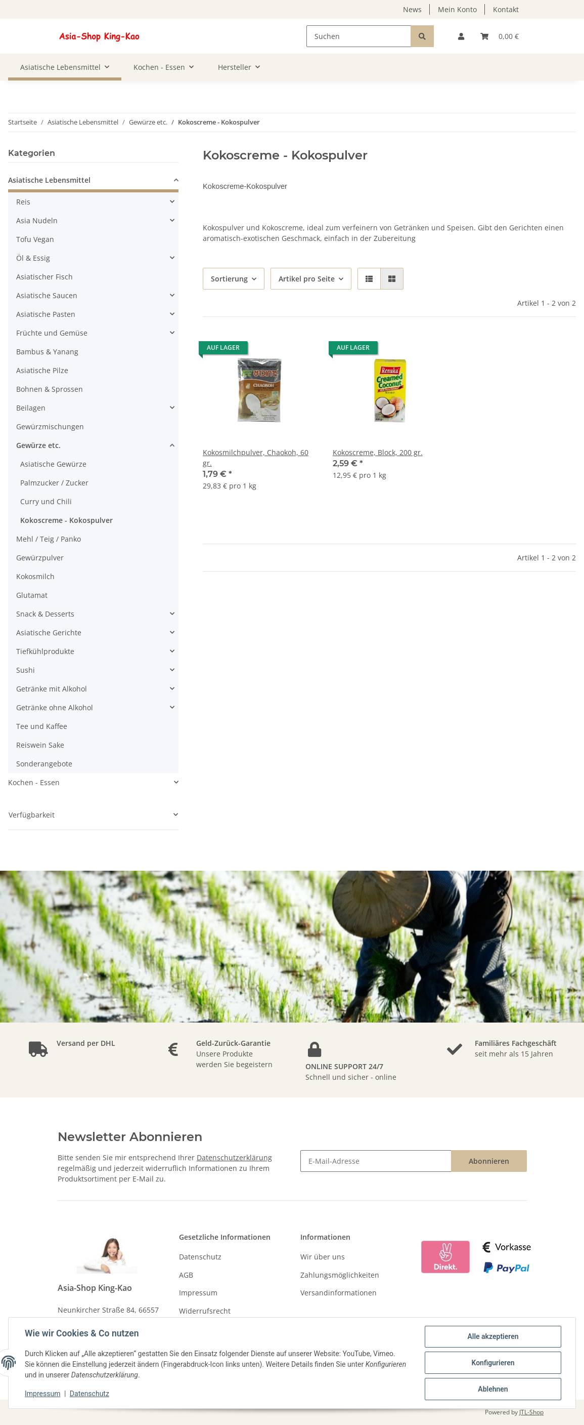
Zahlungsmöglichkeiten (339, 1275)
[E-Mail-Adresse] (376, 1161)
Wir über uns (322, 1256)
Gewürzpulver (40, 557)
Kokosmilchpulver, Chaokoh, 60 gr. (255, 457)
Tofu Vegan (35, 239)
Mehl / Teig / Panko (48, 539)
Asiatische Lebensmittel (49, 180)
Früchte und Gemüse (51, 333)
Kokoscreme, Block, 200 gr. (378, 452)
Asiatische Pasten (45, 314)
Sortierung (229, 278)
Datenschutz (200, 1256)
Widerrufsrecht (205, 1311)
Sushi (25, 670)
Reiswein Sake (40, 745)
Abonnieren (489, 1161)
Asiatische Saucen (46, 295)
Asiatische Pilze (42, 370)
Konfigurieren (492, 1363)
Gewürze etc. (38, 445)
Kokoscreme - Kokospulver (66, 520)
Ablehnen (493, 1389)
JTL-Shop (531, 1412)
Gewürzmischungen (50, 426)
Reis (23, 202)
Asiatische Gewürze (53, 464)
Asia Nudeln (37, 220)
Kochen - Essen (34, 782)
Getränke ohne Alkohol (54, 707)
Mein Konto (457, 9)
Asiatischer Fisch (44, 276)
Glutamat (32, 595)
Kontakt (506, 9)
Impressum (198, 1292)
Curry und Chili (46, 501)
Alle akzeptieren (492, 1336)
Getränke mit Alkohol (51, 689)
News (412, 9)
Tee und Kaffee (41, 726)
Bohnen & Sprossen (49, 389)
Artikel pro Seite (307, 278)
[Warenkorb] (499, 36)
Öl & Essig (33, 258)
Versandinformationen (338, 1292)
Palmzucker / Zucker (54, 482)
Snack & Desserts (45, 614)
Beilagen (31, 408)
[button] (461, 36)
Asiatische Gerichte (48, 632)
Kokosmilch (35, 576)
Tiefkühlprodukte (45, 651)
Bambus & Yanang (47, 351)
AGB (186, 1275)
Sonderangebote (44, 763)
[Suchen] (358, 36)
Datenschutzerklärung (234, 1157)
